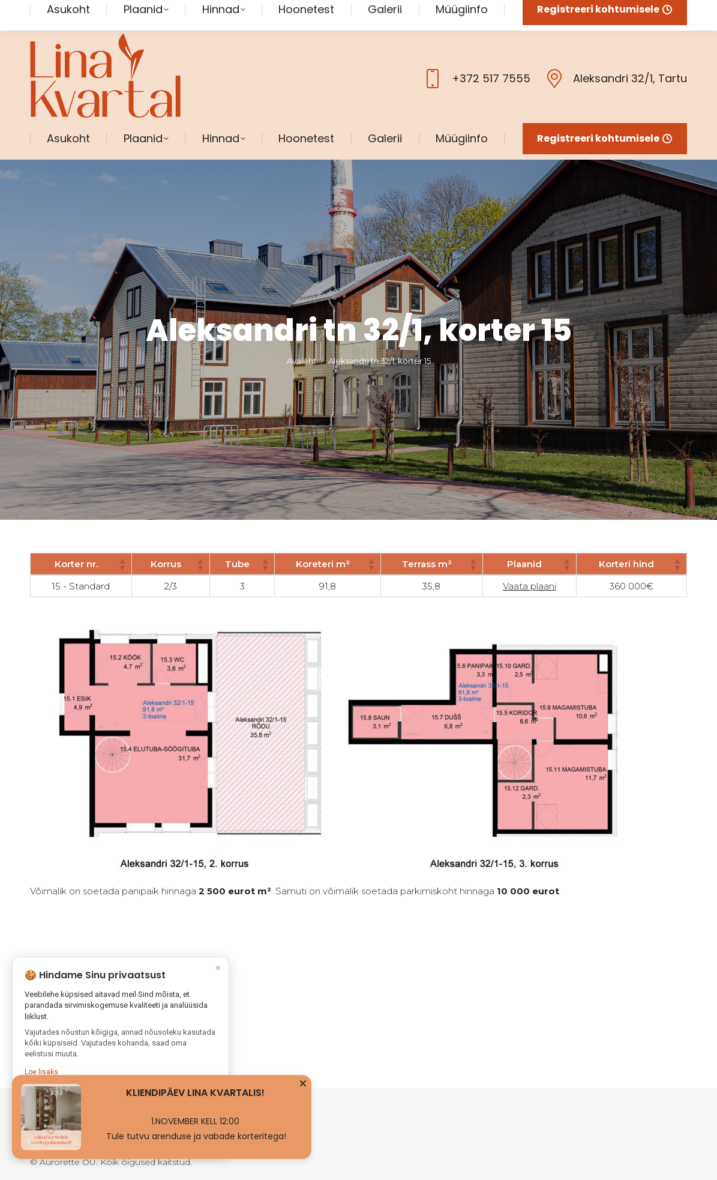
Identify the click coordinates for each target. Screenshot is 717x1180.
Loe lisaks (41, 1074)
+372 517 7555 (475, 54)
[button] (121, 540)
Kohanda (120, 1132)
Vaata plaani (529, 562)
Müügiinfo (278, 1086)
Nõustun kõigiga (120, 1105)
